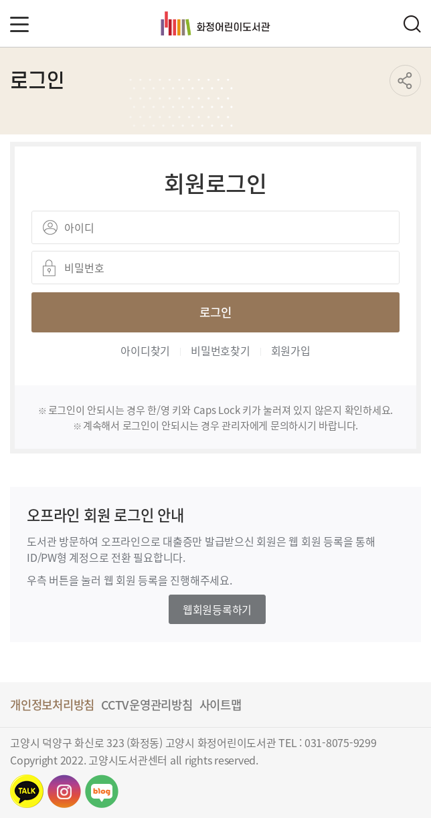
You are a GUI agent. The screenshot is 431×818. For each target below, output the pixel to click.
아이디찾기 (145, 350)
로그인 (215, 311)
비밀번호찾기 (220, 350)
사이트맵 (220, 704)
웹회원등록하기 (217, 609)
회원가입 (291, 350)
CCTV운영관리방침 (147, 704)
